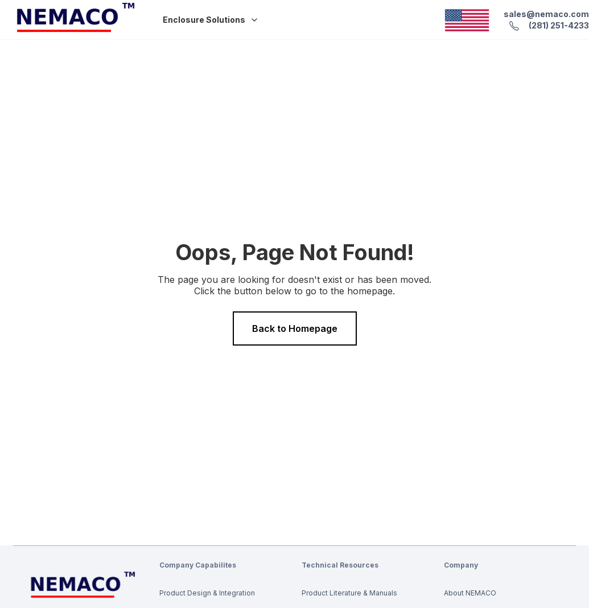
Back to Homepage (294, 328)
